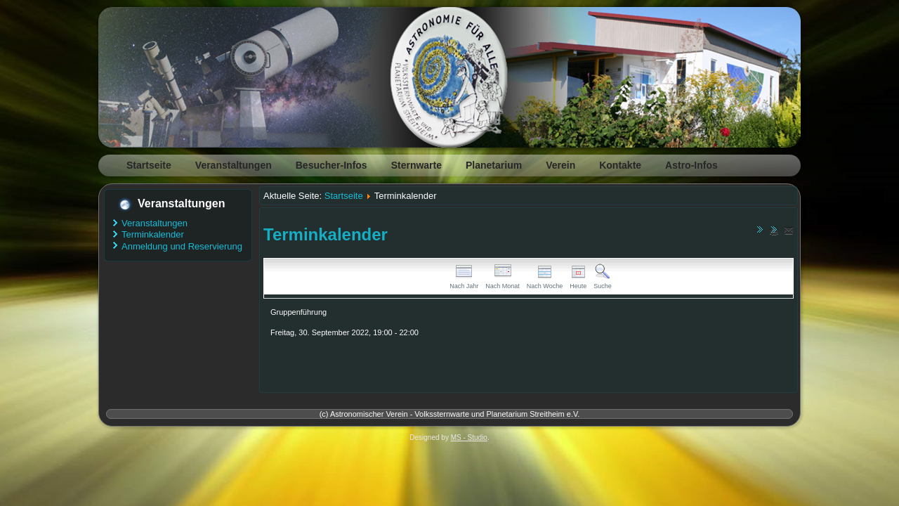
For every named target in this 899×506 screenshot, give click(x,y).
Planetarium (494, 165)
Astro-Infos (691, 165)
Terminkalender (153, 234)
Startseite (148, 165)
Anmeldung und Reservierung (182, 246)
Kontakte (620, 165)
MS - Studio (469, 437)
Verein (560, 165)
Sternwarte (416, 165)
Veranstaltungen (233, 165)
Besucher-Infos (331, 165)
